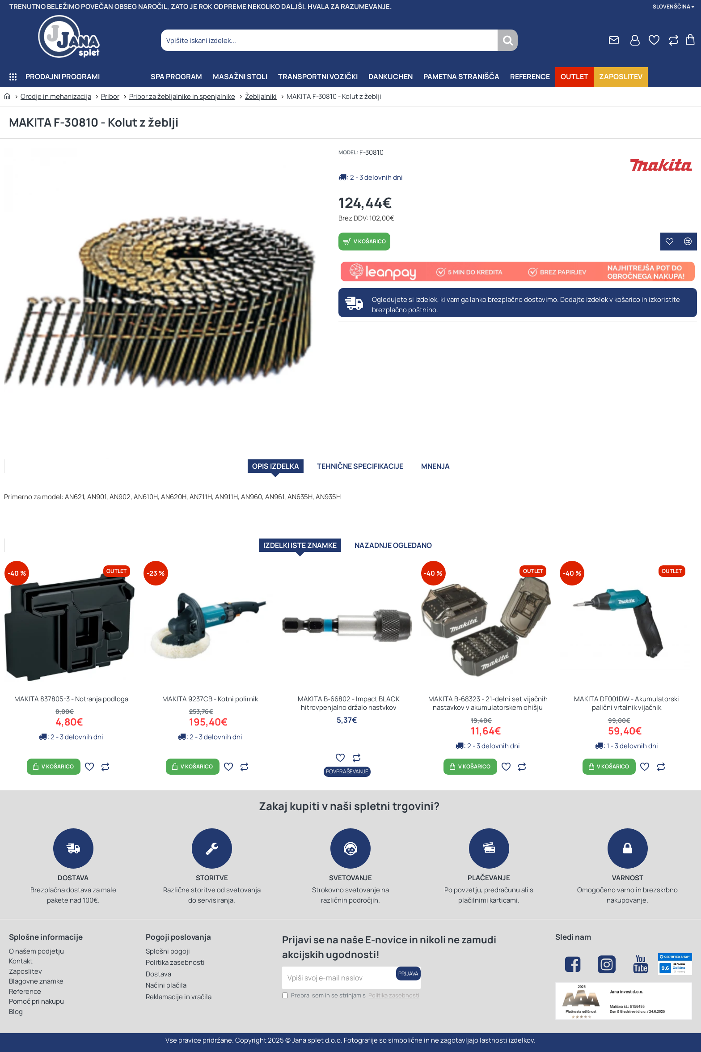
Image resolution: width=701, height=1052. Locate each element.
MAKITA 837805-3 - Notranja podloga (71, 698)
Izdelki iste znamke (285, 541)
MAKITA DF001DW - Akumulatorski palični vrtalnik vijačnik (626, 702)
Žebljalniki (261, 96)
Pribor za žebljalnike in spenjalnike (182, 96)
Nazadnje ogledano (407, 541)
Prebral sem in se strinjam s (351, 995)
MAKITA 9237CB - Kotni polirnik (210, 698)
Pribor (110, 96)
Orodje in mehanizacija (56, 96)
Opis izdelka (251, 469)
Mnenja (463, 469)
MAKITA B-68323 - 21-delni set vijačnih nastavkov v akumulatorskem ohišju (488, 702)
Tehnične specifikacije (363, 469)
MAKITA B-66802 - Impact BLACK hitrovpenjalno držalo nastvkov (349, 702)
